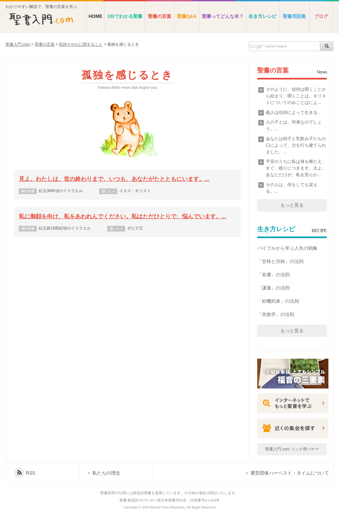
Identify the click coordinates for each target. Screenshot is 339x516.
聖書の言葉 (159, 16)
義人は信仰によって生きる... (293, 112)
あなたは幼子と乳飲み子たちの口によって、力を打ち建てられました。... (296, 145)
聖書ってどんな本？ (223, 16)
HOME (95, 16)
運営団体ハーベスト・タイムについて (289, 473)
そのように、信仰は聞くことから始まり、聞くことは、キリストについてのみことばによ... (296, 96)
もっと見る (292, 205)
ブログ (321, 16)
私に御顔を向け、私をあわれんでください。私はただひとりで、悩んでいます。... (122, 216)
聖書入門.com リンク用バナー (291, 449)
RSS (30, 473)
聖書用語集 (294, 16)
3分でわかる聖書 (124, 16)
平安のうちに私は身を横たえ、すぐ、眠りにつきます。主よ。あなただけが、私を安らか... (296, 168)
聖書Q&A (187, 16)
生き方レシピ (262, 16)
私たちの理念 (106, 473)
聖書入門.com (18, 44)
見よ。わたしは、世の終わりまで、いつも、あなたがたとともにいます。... (114, 179)
